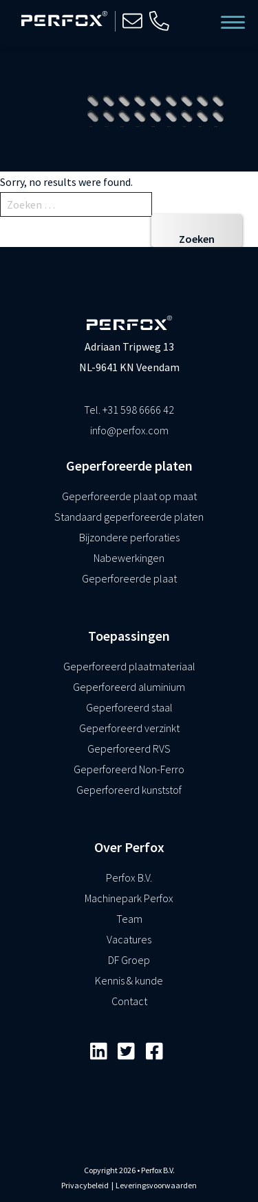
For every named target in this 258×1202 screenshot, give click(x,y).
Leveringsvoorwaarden (156, 1185)
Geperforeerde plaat (129, 578)
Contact (129, 1001)
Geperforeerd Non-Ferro (129, 769)
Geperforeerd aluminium (129, 687)
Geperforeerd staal (129, 707)
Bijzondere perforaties (129, 537)
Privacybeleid (85, 1185)
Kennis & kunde (129, 980)
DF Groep (129, 960)
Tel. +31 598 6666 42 (129, 409)
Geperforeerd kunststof (129, 790)
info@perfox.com (129, 430)
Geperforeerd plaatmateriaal (129, 666)
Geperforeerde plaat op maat (129, 496)
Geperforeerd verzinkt (129, 728)
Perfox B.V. (129, 877)
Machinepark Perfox (129, 898)
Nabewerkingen (129, 558)
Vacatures (129, 939)
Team (129, 919)
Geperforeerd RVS (129, 748)
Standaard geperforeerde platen (129, 516)
